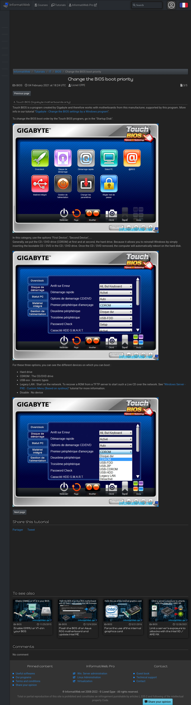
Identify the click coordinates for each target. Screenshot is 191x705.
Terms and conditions (28, 681)
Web (5, 72)
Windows (5, 79)
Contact (140, 681)
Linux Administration (89, 677)
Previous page (21, 93)
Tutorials (58, 5)
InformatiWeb (16, 5)
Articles (5, 24)
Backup (5, 30)
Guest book (142, 673)
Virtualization (5, 65)
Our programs (23, 677)
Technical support (146, 677)
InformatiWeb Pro (83, 5)
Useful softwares (25, 673)
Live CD (5, 44)
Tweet (31, 529)
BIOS (5, 37)
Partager (18, 529)
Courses (41, 5)
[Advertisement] (100, 39)
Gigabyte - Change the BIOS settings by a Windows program (72, 111)
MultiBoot (5, 51)
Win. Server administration (92, 673)
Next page (19, 512)
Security (5, 58)
